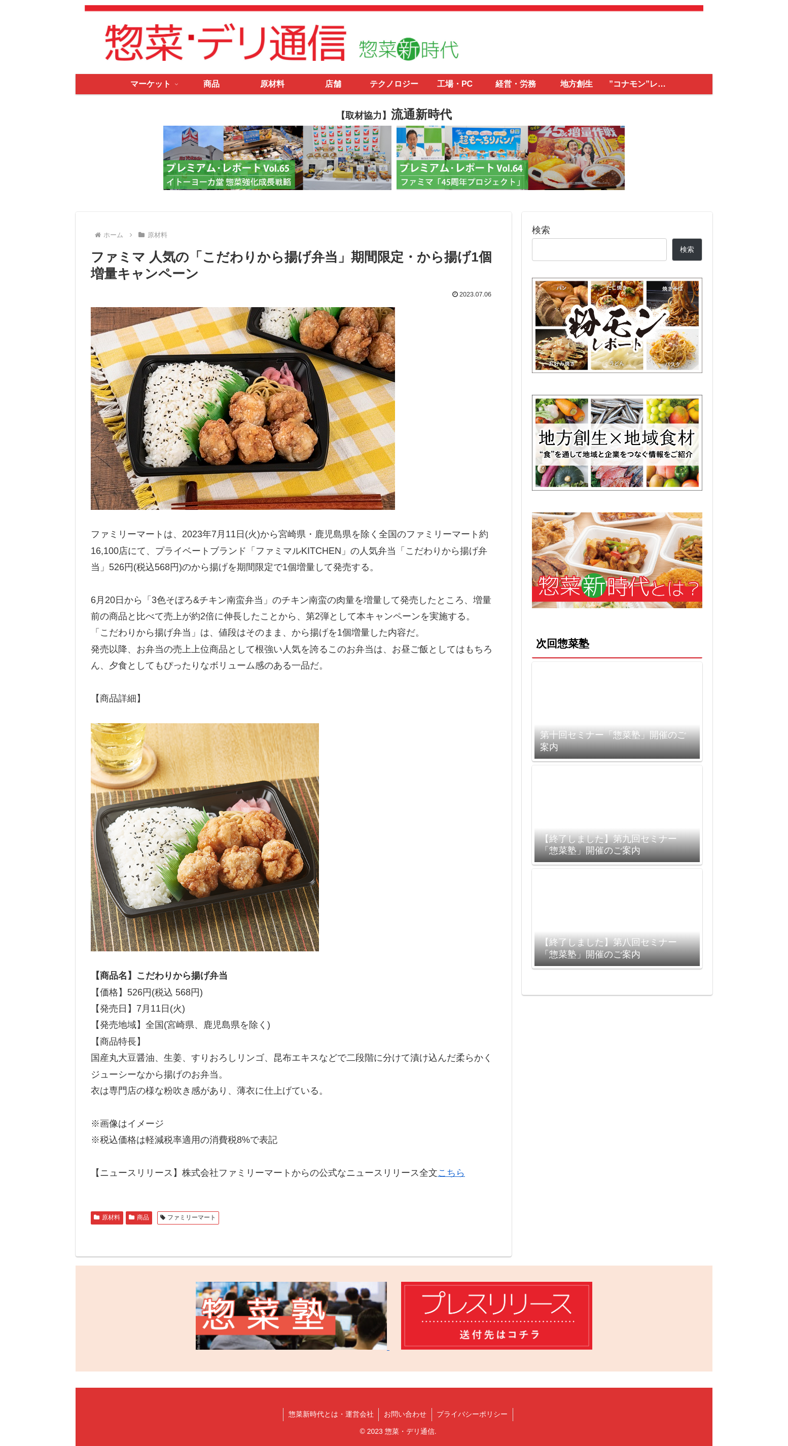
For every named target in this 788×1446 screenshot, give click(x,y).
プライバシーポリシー (472, 1414)
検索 (541, 230)
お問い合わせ (405, 1414)
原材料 (107, 1217)
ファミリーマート (188, 1217)
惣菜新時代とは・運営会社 (330, 1414)
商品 (139, 1217)
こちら (451, 1173)
